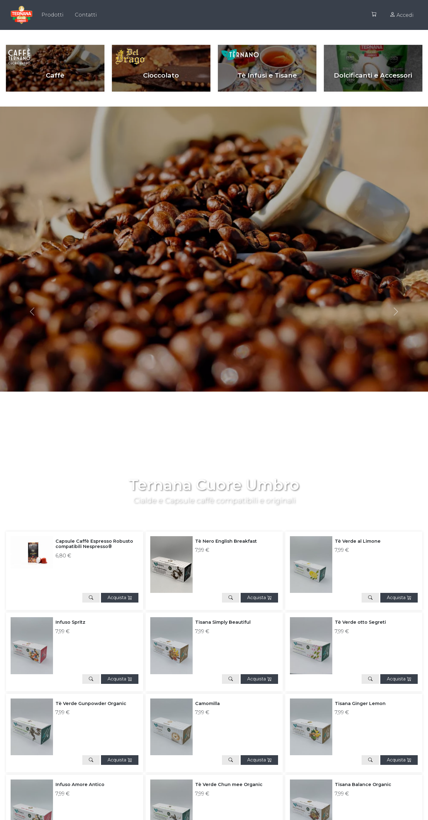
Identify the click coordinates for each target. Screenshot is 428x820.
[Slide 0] (208, 508)
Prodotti (52, 15)
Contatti (86, 15)
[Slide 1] (219, 508)
